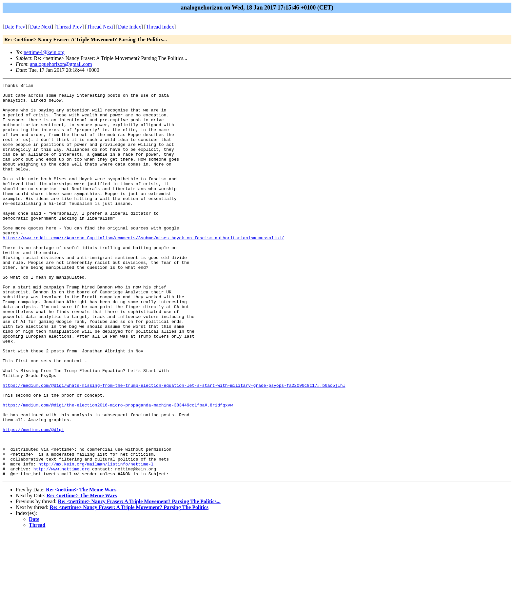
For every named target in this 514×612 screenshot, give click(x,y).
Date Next (40, 27)
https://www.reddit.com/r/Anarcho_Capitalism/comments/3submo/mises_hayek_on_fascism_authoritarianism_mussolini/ (143, 269)
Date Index (129, 27)
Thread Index (160, 27)
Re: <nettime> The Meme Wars (81, 568)
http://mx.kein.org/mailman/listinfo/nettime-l (95, 540)
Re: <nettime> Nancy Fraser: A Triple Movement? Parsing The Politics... (139, 580)
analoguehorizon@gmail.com (61, 64)
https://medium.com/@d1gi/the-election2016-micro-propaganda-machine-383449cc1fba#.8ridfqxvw (118, 470)
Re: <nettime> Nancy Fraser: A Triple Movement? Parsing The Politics (129, 586)
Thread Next (100, 27)
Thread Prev (69, 27)
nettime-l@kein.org (44, 52)
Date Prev (14, 27)
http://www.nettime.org (61, 546)
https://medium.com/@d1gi (33, 499)
